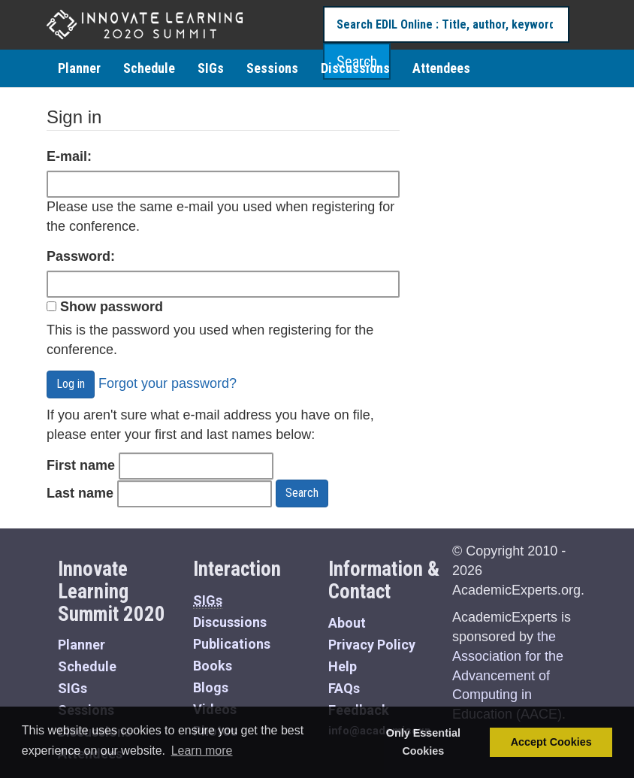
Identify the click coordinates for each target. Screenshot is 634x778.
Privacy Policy (371, 644)
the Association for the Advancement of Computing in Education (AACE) (507, 675)
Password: (81, 256)
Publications (231, 644)
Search (302, 493)
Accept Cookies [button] (551, 742)
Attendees (441, 68)
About (347, 623)
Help (342, 666)
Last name (80, 493)
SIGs (211, 68)
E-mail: (69, 156)
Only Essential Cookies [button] (423, 742)
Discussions (355, 68)
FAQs (344, 688)
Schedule (149, 68)
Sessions (272, 68)
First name (81, 465)
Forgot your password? (167, 383)
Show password (105, 306)
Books (212, 666)
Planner (79, 68)
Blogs (210, 687)
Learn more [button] (202, 750)
